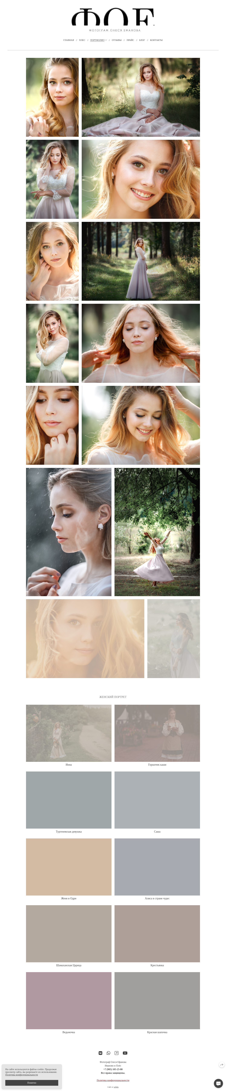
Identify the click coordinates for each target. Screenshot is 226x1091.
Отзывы (117, 40)
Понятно (31, 1082)
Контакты (156, 40)
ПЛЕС (82, 40)
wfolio (116, 1087)
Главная (68, 40)
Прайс (130, 40)
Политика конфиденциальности (113, 1080)
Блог (142, 40)
